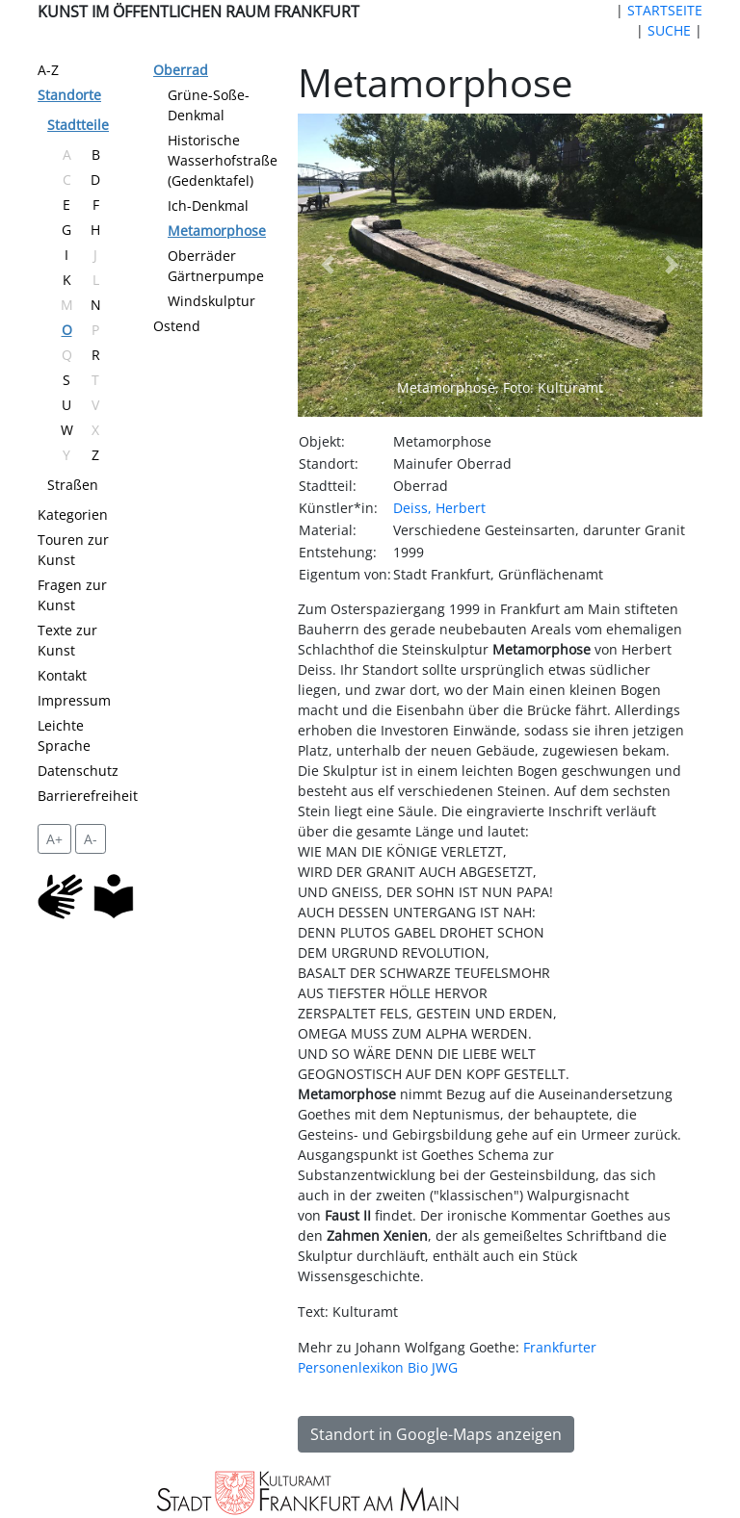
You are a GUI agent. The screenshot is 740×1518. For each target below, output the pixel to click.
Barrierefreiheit (88, 795)
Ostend (176, 326)
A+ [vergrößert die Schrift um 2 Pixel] (54, 839)
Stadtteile (78, 125)
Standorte (69, 95)
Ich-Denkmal (208, 205)
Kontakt (62, 675)
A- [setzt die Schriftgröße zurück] (90, 839)
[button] (328, 265)
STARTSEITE (664, 10)
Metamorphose (217, 230)
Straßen (72, 485)
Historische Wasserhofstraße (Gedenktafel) (223, 160)
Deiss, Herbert (439, 508)
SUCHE (669, 30)
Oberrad (180, 70)
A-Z (48, 70)
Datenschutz (78, 770)
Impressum (74, 700)
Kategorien (73, 514)
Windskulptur (211, 301)
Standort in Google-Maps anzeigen (436, 1434)
